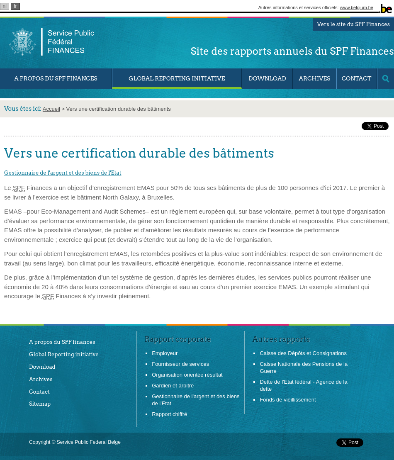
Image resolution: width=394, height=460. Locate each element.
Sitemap (40, 404)
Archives (314, 78)
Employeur (165, 353)
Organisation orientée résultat (187, 375)
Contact (357, 78)
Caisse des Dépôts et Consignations (303, 353)
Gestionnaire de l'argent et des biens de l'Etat (63, 173)
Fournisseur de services (180, 364)
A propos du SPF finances (62, 342)
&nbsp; (331, 126)
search (385, 78)
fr (15, 6)
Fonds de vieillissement (288, 400)
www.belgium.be (356, 7)
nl (5, 6)
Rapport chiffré (169, 414)
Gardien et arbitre (173, 385)
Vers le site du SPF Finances (353, 24)
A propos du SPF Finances (55, 78)
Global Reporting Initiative (177, 78)
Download (267, 78)
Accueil (51, 109)
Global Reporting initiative (64, 354)
